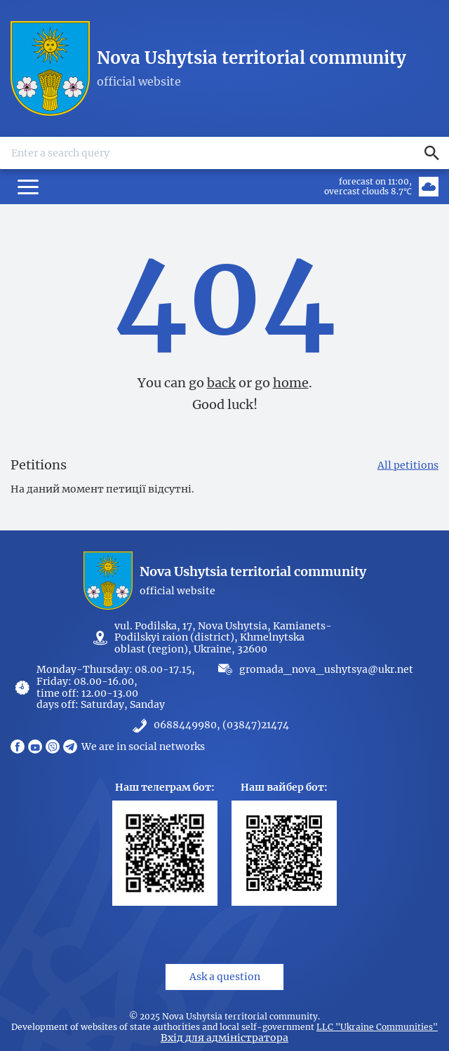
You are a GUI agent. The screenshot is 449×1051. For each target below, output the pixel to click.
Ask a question (224, 976)
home (291, 383)
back (221, 383)
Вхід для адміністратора (224, 1037)
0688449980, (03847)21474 (221, 725)
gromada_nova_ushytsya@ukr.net (326, 669)
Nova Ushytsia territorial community (251, 58)
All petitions (407, 465)
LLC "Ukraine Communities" (377, 1027)
